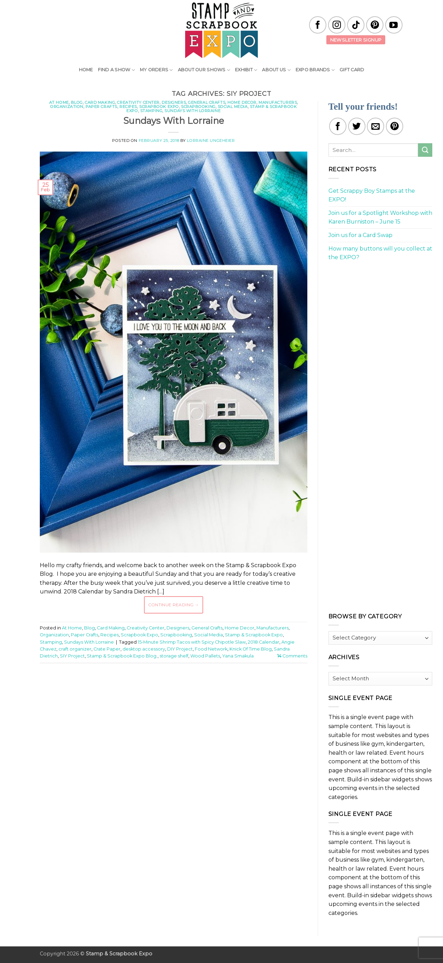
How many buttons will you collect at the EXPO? (380, 253)
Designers (174, 102)
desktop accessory (144, 649)
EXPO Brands (315, 70)
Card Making (100, 102)
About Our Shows (204, 70)
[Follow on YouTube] (394, 25)
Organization (66, 106)
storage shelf (174, 655)
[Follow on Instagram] (336, 25)
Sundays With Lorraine (192, 110)
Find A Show (116, 70)
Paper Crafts (101, 106)
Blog (77, 102)
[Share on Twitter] (356, 126)
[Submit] (425, 150)
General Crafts (206, 102)
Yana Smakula (238, 655)
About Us (276, 70)
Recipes (128, 106)
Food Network (211, 649)
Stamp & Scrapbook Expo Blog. (122, 655)
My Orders (156, 70)
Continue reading (173, 604)
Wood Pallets (205, 655)
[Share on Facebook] (337, 126)
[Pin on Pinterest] (394, 126)
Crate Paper (106, 649)
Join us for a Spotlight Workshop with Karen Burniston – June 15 (380, 217)
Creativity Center (138, 102)
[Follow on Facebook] (317, 25)
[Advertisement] (173, 689)
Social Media (233, 106)
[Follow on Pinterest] (374, 25)
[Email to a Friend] (375, 126)
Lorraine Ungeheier (211, 140)
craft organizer (74, 649)
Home (86, 69)
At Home (59, 102)
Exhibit (246, 70)
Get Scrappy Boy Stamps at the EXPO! (371, 195)
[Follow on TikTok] (355, 25)
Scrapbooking (198, 106)
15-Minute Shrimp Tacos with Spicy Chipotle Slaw (192, 642)
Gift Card (352, 69)
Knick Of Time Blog (250, 649)
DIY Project (180, 649)
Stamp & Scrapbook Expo (254, 634)
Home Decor (241, 102)
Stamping (151, 110)
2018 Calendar (263, 642)
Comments (292, 655)
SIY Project (72, 655)
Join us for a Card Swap (360, 235)
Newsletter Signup (356, 40)
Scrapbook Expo (159, 106)
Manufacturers (278, 102)
